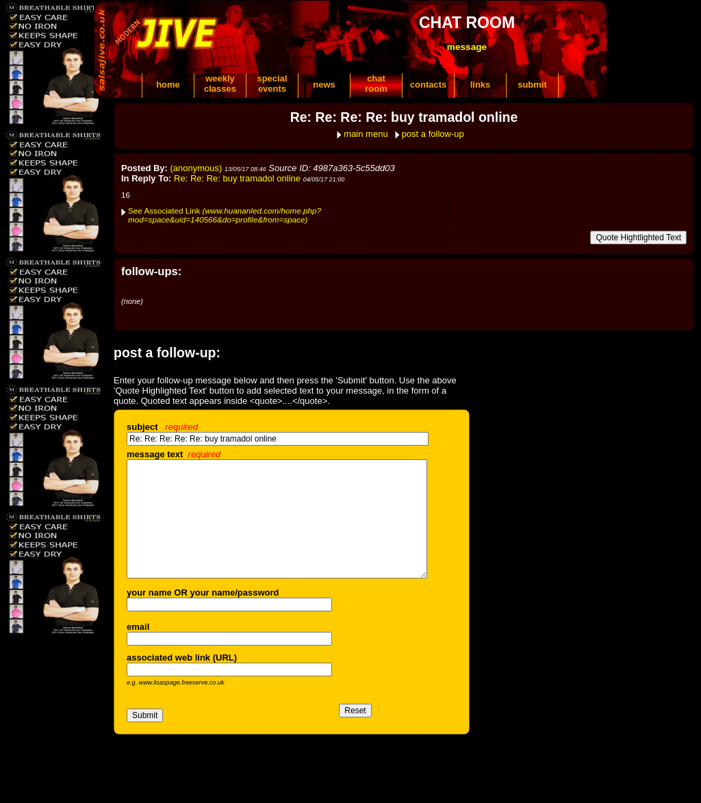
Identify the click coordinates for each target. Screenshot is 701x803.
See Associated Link (224, 215)
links (480, 84)
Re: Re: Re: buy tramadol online (237, 178)
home (168, 84)
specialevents (272, 83)
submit (532, 84)
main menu (365, 134)
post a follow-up (433, 134)
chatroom (376, 83)
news (324, 84)
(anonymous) (196, 168)
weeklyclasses (220, 83)
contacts (428, 84)
